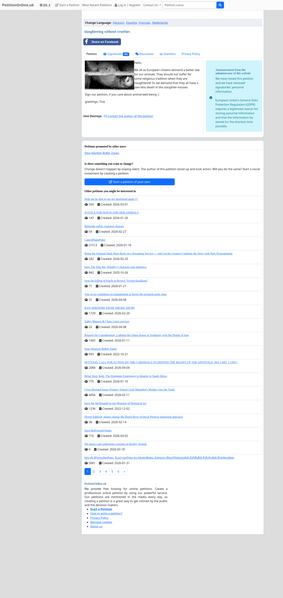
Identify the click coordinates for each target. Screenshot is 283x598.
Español (131, 23)
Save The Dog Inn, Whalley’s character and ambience (115, 267)
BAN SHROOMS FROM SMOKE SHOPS (109, 307)
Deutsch (118, 23)
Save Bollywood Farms (98, 430)
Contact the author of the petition (128, 116)
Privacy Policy (191, 54)
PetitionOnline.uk (18, 5)
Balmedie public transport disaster (104, 226)
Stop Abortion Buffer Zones (101, 153)
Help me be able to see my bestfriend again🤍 (111, 199)
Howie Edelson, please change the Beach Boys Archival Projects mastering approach (133, 416)
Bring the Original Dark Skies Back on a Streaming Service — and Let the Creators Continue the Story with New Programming (158, 253)
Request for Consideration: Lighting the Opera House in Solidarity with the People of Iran (136, 335)
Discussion (144, 54)
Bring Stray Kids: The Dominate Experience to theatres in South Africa (125, 376)
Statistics (168, 54)
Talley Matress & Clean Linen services (106, 321)
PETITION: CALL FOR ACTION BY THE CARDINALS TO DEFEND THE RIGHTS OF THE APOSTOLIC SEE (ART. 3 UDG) (160, 362)
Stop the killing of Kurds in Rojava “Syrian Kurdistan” (116, 280)
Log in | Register (127, 5)
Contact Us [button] (151, 5)
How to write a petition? (106, 513)
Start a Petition (67, 5)
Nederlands (160, 23)
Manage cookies (101, 522)
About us (96, 526)
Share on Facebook (101, 42)
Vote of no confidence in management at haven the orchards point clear (125, 294)
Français (144, 23)
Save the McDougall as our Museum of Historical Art (115, 403)
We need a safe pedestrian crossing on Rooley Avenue (115, 444)
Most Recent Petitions (97, 5)
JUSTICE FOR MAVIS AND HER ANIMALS (111, 212)
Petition (91, 54)
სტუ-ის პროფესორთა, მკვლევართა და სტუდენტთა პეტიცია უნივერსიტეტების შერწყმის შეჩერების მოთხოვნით (159, 457)
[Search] (189, 5)
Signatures (116, 54)
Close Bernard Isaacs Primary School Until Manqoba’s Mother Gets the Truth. (129, 389)
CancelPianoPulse (94, 239)
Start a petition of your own (129, 182)
